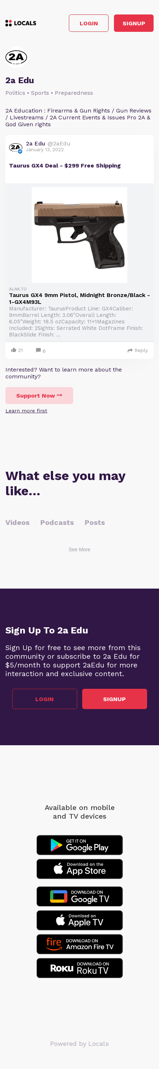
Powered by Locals (79, 1043)
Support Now (39, 395)
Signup (134, 23)
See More (79, 549)
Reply (138, 350)
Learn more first (26, 410)
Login (89, 23)
